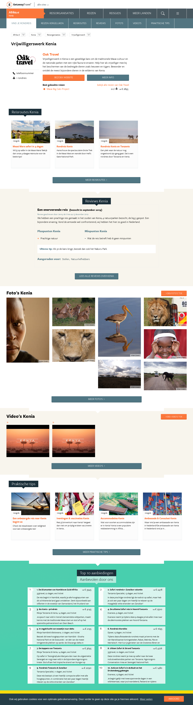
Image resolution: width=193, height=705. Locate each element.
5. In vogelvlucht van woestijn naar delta (55, 628)
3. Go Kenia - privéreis (47, 609)
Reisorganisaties (53, 34)
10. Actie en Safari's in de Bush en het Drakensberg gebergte (125, 669)
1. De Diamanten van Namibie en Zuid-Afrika (57, 589)
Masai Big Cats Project (58, 89)
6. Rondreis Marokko (117, 628)
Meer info (108, 77)
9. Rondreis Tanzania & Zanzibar (52, 667)
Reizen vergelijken (52, 23)
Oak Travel (51, 54)
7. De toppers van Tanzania (49, 648)
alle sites (43, 4)
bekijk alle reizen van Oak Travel (113, 85)
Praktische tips (160, 23)
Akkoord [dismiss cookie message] (174, 698)
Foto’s (119, 23)
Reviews (101, 23)
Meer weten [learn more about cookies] (146, 699)
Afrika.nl (16, 34)
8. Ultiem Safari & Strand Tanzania (124, 648)
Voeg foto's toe (174, 293)
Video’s (137, 23)
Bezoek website (63, 77)
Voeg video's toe (173, 416)
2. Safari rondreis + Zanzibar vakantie (125, 589)
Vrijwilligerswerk (78, 34)
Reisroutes (79, 23)
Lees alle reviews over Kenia (96, 276)
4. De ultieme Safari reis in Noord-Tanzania (128, 609)
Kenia (33, 34)
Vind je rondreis (21, 23)
